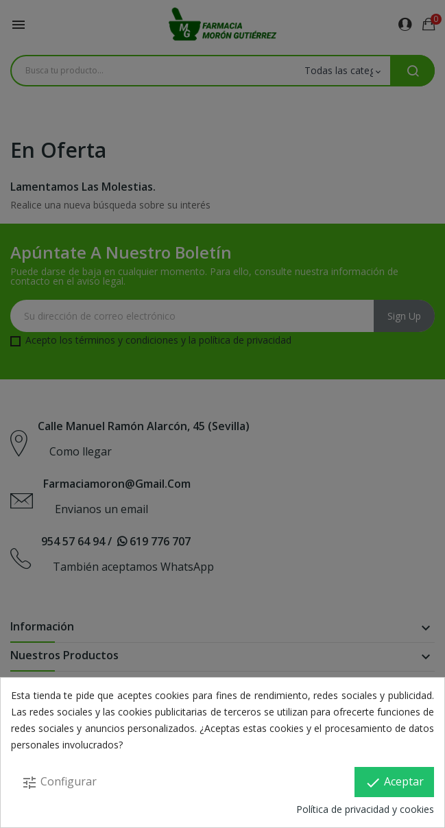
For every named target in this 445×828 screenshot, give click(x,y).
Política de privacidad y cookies (365, 809)
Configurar (59, 782)
